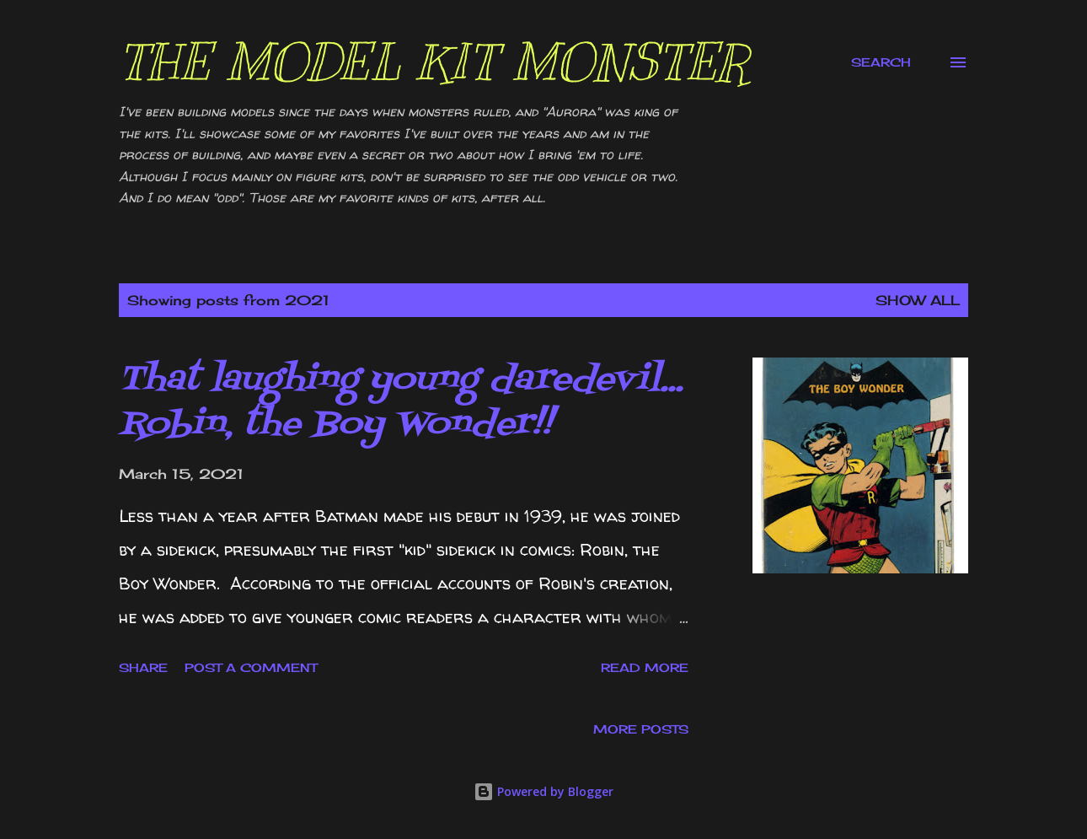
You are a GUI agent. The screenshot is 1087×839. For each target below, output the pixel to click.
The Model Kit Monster (433, 62)
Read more (644, 667)
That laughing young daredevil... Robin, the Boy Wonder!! (401, 402)
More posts (640, 729)
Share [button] (143, 667)
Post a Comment (251, 667)
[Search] (881, 62)
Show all (917, 300)
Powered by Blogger (543, 791)
